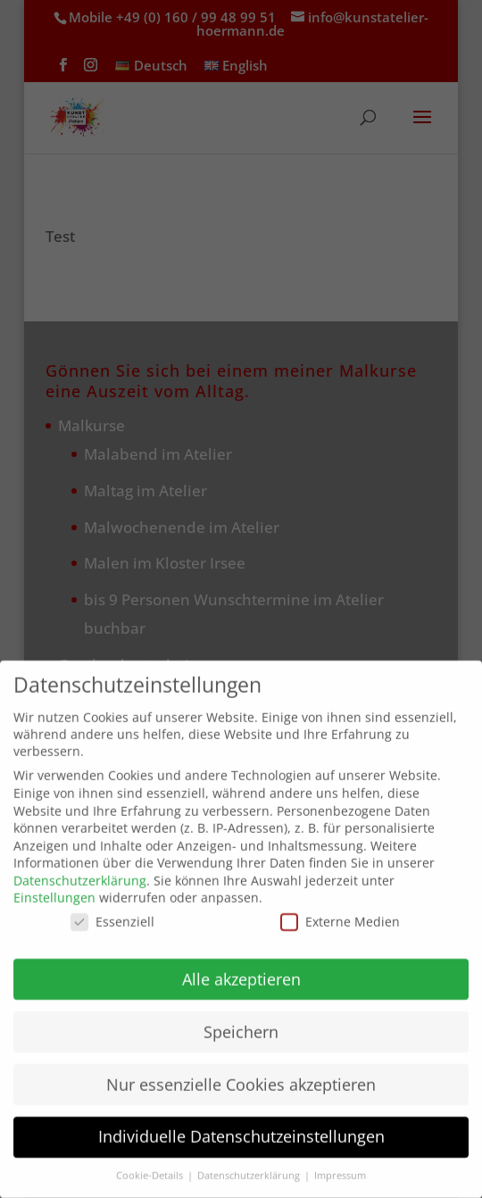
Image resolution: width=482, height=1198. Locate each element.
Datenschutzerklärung (79, 867)
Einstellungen (54, 885)
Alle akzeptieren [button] (241, 966)
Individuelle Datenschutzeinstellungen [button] (241, 1124)
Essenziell (112, 908)
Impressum (340, 1163)
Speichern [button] (241, 1018)
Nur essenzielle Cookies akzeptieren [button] (241, 1071)
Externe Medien (340, 908)
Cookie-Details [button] (151, 1163)
